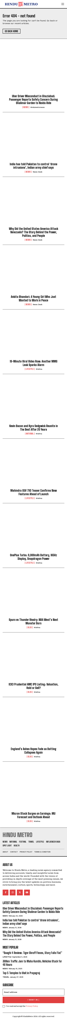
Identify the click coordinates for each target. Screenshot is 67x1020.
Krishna (39, 369)
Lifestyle (30, 369)
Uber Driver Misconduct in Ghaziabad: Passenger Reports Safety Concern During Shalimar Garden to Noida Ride (33, 99)
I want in (33, 1000)
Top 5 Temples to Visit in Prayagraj (21, 973)
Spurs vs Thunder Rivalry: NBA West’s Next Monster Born (33, 621)
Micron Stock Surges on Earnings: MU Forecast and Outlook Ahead (33, 815)
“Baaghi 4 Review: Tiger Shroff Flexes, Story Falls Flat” (32, 953)
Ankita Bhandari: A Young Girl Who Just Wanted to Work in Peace (33, 298)
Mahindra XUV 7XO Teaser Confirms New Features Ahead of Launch (33, 492)
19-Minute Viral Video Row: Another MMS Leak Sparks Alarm (33, 363)
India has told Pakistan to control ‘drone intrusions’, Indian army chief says (33, 165)
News (25, 107)
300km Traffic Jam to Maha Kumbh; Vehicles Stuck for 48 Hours (32, 962)
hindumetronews (37, 107)
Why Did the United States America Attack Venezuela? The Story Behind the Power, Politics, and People (33, 232)
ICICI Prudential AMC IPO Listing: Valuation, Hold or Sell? (33, 686)
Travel (6, 977)
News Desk (37, 172)
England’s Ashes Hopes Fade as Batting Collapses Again (33, 750)
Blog (30, 627)
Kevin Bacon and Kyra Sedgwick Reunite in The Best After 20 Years (33, 427)
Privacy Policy (32, 1006)
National (30, 434)
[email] (33, 992)
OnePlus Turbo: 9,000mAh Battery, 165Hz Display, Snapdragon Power (33, 556)
